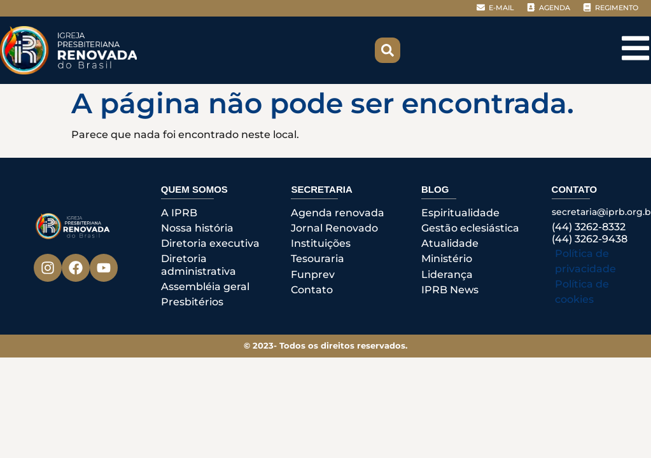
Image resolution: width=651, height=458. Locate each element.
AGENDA (554, 7)
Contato (312, 290)
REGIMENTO (616, 7)
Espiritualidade (460, 213)
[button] (387, 50)
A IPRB (179, 213)
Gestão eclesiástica (470, 228)
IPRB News (450, 290)
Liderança (447, 274)
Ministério (446, 259)
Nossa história (197, 228)
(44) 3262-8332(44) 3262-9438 (589, 233)
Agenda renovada (337, 213)
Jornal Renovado (334, 228)
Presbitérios (192, 302)
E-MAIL (501, 7)
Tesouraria (317, 259)
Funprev (313, 274)
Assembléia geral (205, 287)
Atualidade (450, 243)
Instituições (321, 243)
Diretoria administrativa (198, 265)
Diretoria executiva (210, 243)
